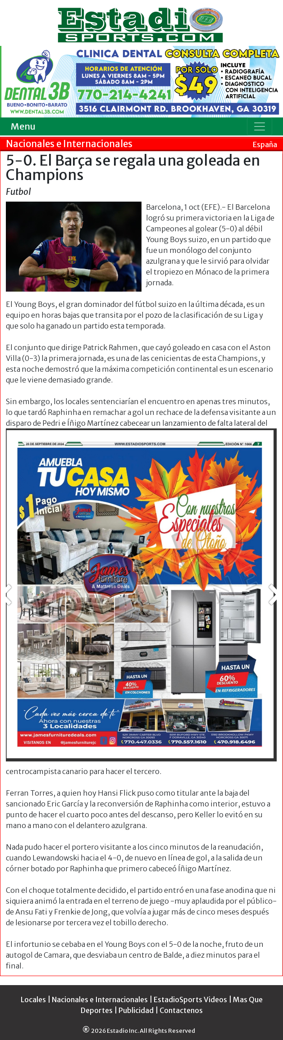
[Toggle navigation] (259, 126)
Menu (23, 126)
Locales (33, 999)
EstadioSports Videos (190, 999)
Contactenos (181, 1010)
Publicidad (136, 1010)
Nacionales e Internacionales (100, 999)
